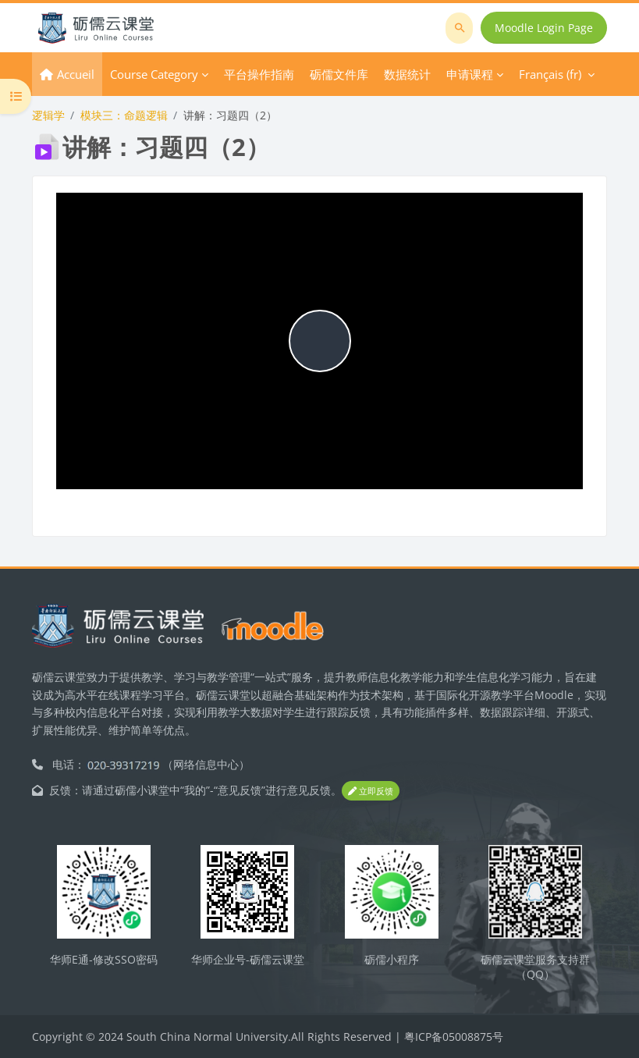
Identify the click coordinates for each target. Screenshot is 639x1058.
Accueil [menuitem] (75, 74)
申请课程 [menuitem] (469, 74)
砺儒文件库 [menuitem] (339, 74)
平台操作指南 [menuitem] (259, 74)
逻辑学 (48, 115)
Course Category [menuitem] (154, 74)
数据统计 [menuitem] (407, 74)
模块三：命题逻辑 (124, 115)
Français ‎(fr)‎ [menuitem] (550, 74)
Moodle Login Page (544, 27)
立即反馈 (370, 791)
